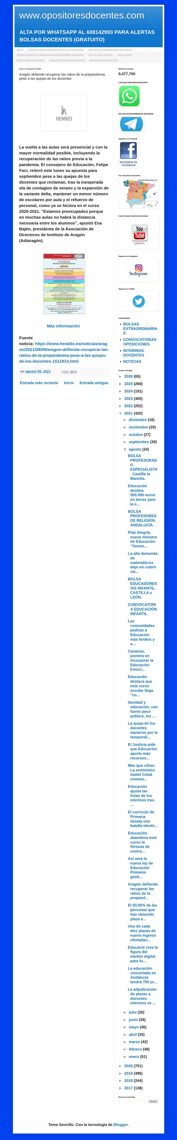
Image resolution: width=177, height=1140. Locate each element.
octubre (136, 434)
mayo (134, 1027)
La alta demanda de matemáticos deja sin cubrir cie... (142, 562)
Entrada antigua (94, 383)
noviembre (139, 427)
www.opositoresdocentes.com (81, 15)
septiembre (139, 442)
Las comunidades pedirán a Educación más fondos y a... (141, 632)
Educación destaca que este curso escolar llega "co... (140, 686)
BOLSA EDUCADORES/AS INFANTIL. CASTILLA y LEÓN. (142, 588)
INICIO (20, 50)
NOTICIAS (132, 361)
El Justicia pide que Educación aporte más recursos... (142, 751)
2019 (129, 1073)
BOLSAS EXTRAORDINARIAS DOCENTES (110, 50)
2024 (129, 391)
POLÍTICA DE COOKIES (100, 55)
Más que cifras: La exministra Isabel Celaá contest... (141, 772)
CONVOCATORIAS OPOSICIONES (140, 341)
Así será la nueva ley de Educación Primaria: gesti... (140, 867)
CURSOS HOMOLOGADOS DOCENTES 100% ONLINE (56, 50)
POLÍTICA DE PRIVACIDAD (30, 60)
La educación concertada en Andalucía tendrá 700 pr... (142, 975)
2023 (129, 398)
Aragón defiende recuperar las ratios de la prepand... (143, 891)
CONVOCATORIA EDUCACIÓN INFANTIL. (142, 609)
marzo (135, 1042)
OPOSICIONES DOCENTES (104, 60)
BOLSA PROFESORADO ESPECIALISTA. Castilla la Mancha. (142, 467)
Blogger (121, 1124)
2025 (129, 384)
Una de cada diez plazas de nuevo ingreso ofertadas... (142, 933)
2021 (129, 413)
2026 (129, 376)
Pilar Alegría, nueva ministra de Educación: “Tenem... (142, 539)
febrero (136, 1049)
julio (133, 1012)
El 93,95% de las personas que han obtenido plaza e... (142, 912)
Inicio (69, 383)
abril (133, 1034)
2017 (129, 1088)
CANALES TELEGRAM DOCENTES (67, 60)
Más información (63, 326)
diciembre (138, 420)
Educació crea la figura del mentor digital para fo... (143, 954)
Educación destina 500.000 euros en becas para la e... (141, 495)
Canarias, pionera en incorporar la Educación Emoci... (140, 660)
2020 (129, 1066)
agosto (135, 449)
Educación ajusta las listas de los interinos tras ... (141, 795)
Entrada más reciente (39, 383)
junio (134, 1019)
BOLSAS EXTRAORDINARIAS (140, 328)
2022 (129, 406)
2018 (129, 1080)
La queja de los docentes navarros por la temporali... (142, 730)
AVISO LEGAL (124, 55)
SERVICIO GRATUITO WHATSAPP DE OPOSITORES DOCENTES (50, 55)
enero (134, 1056)
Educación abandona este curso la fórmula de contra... (142, 842)
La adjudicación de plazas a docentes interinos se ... (142, 996)
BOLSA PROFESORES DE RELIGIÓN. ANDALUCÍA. (142, 518)
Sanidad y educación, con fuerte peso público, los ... (143, 709)
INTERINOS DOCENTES (133, 352)
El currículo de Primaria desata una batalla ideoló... (142, 819)
